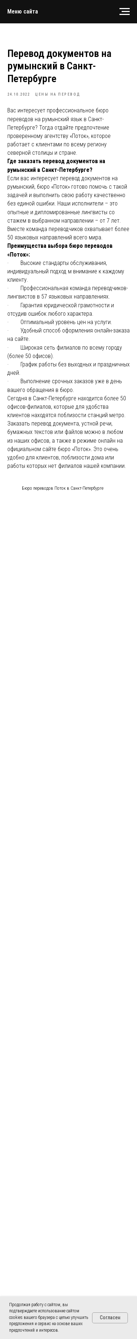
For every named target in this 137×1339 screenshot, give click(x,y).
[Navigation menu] (124, 11)
